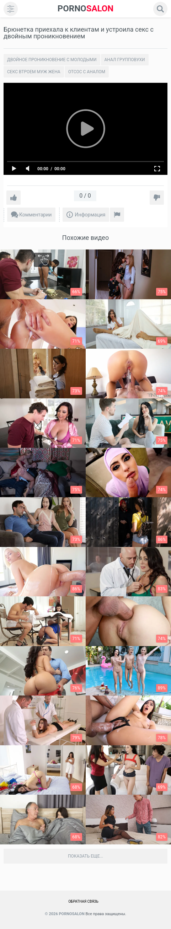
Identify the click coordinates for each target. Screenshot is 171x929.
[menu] (11, 9)
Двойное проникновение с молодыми (52, 59)
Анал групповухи (125, 59)
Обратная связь (83, 901)
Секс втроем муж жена (33, 71)
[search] (160, 9)
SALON (86, 8)
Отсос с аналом (86, 71)
